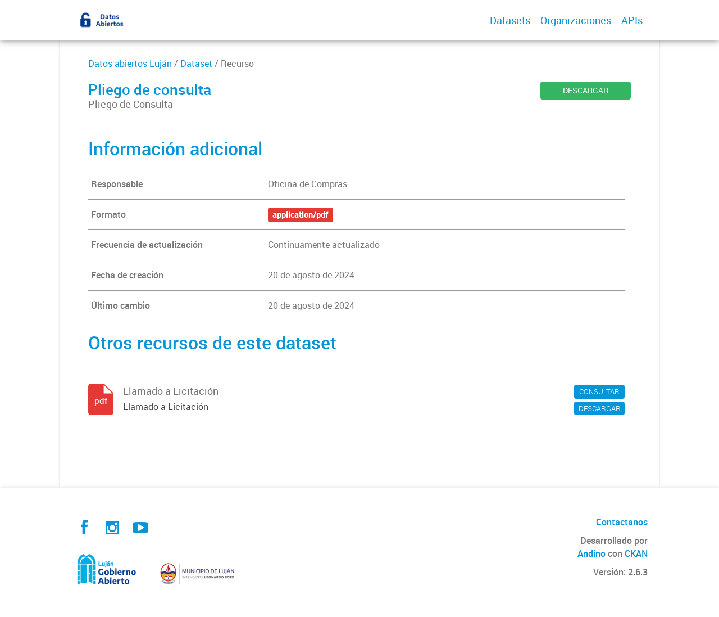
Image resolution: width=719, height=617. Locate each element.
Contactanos (622, 522)
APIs (632, 20)
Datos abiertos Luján (130, 63)
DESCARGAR (585, 90)
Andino (591, 553)
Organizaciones (575, 20)
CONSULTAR (599, 391)
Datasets (510, 20)
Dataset (196, 63)
